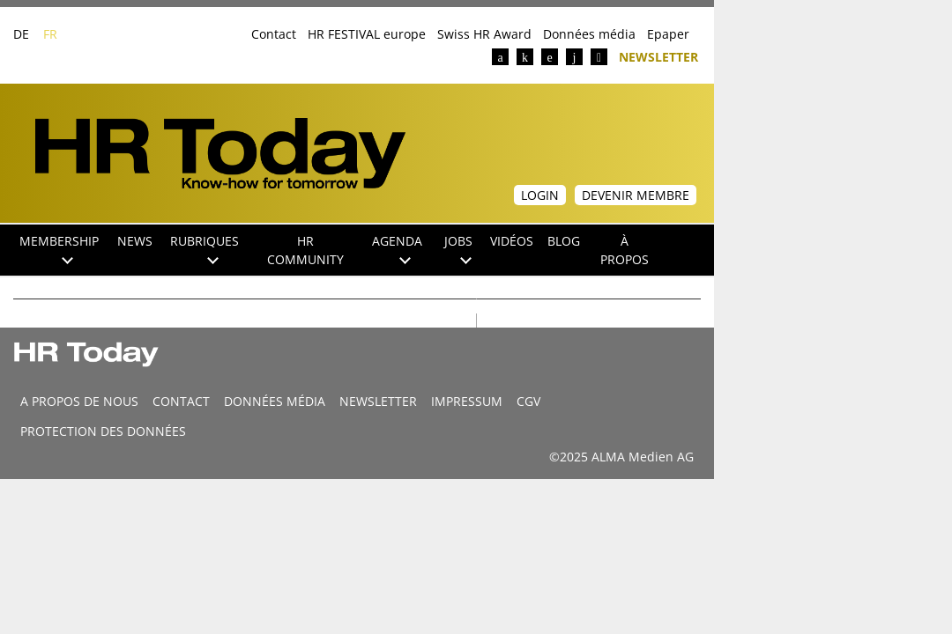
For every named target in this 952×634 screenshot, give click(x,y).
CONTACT (181, 401)
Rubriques (204, 248)
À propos (624, 250)
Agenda (397, 248)
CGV (528, 401)
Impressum (466, 401)
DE (21, 34)
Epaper (668, 34)
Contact (273, 34)
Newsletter (658, 55)
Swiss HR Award (484, 34)
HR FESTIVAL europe (367, 34)
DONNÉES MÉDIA (274, 401)
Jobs (458, 248)
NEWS (134, 240)
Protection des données (103, 431)
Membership (59, 248)
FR (50, 34)
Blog (563, 240)
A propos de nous (79, 401)
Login (540, 195)
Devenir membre (635, 195)
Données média (589, 34)
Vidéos (511, 240)
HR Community (305, 250)
